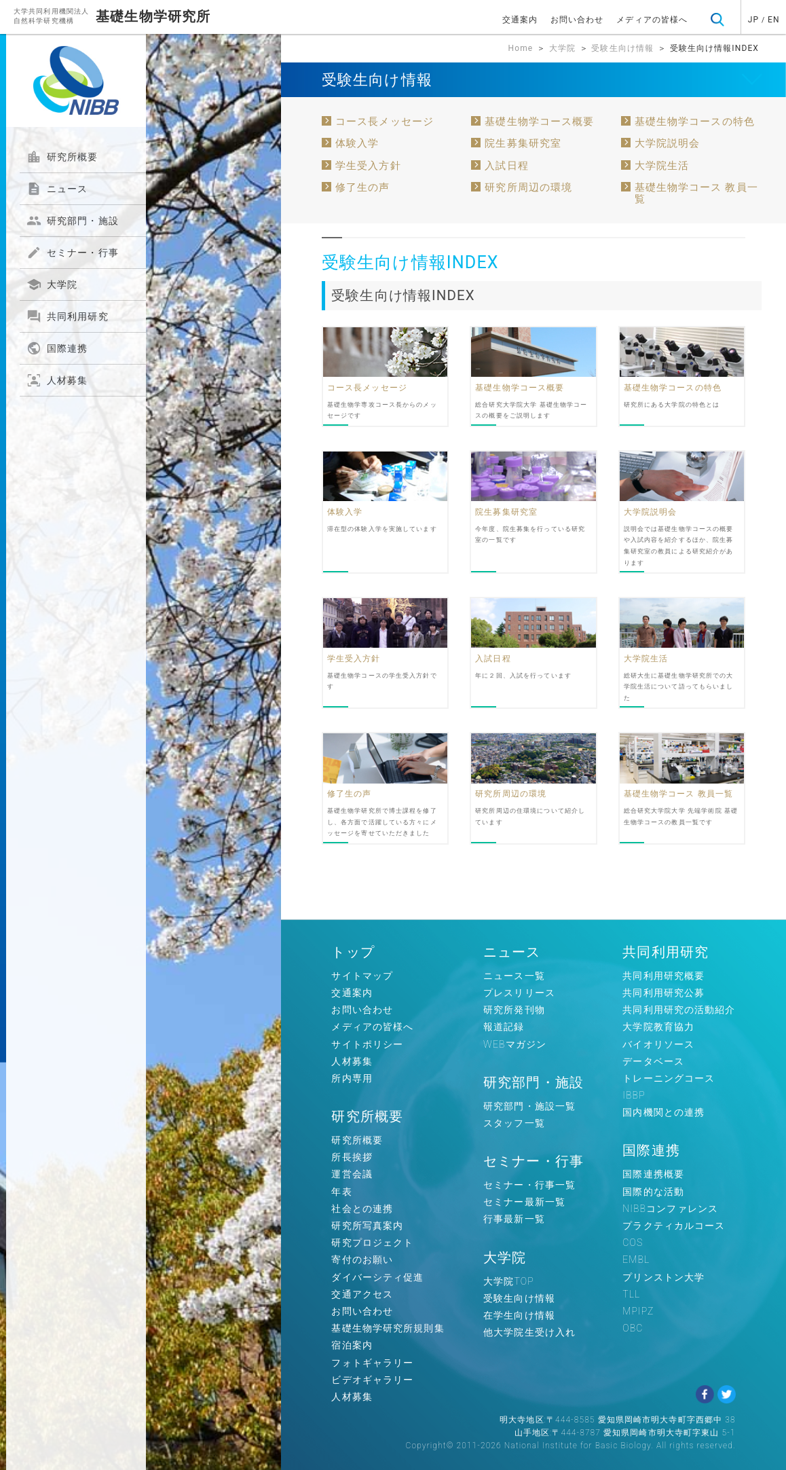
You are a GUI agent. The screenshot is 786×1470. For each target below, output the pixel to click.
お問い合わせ (577, 19)
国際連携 (57, 348)
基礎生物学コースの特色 (695, 121)
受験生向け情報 (622, 48)
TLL (631, 1294)
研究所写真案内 (367, 1225)
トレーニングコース (668, 1078)
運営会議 (351, 1174)
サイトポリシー (367, 1044)
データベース (653, 1061)
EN (774, 19)
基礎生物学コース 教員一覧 (696, 193)
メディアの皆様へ (652, 19)
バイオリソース (658, 1044)
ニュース (57, 188)
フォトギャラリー (372, 1362)
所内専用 (351, 1078)
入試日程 (506, 166)
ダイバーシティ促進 (377, 1277)
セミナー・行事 (72, 252)
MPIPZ (638, 1311)
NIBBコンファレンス (670, 1208)
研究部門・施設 (72, 220)
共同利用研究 (67, 316)
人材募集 (57, 380)
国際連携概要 (653, 1174)
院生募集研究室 (523, 143)
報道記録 (503, 1026)
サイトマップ (362, 975)
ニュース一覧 (514, 975)
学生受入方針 (368, 166)
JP (753, 19)
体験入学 (357, 143)
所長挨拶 (351, 1157)
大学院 (51, 284)
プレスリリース (519, 992)
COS (632, 1242)
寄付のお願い (362, 1259)
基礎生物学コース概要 (539, 121)
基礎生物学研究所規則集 (387, 1328)
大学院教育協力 (658, 1026)
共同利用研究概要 (663, 975)
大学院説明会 (667, 143)
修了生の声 (362, 187)
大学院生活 (662, 166)
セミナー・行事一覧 (529, 1184)
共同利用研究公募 (663, 992)
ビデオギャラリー (372, 1379)
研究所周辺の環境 (528, 187)
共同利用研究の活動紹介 (678, 1009)
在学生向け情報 (519, 1315)
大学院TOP (508, 1281)
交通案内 (520, 19)
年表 (341, 1191)
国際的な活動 (653, 1191)
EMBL (636, 1259)
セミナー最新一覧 (524, 1201)
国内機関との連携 (663, 1112)
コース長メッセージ (384, 121)
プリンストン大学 (663, 1277)
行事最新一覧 (514, 1218)
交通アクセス (362, 1294)
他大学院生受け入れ (529, 1332)
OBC (632, 1328)
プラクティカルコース (673, 1225)
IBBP (633, 1095)
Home (520, 48)
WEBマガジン (514, 1044)
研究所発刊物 (514, 1009)
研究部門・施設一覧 (529, 1106)
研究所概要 (62, 156)
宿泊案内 (351, 1345)
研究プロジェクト (372, 1242)
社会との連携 (362, 1208)
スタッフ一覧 (514, 1123)
